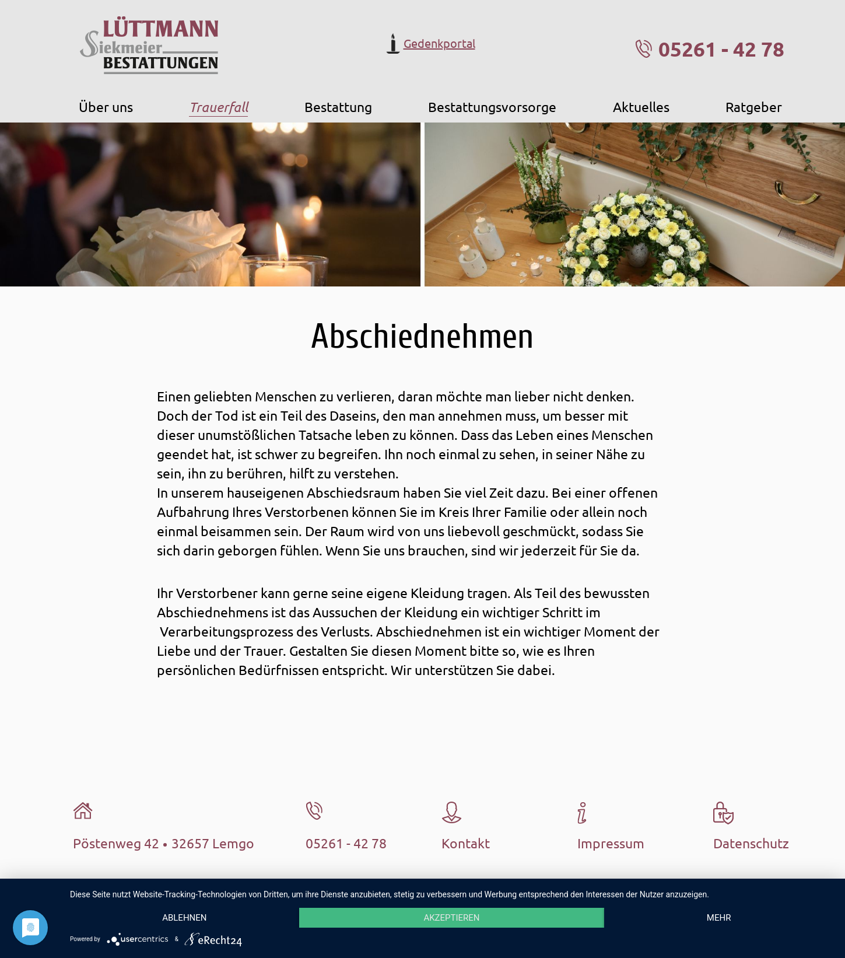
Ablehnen (184, 917)
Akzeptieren (451, 917)
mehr (719, 917)
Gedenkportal (429, 43)
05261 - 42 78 (721, 48)
